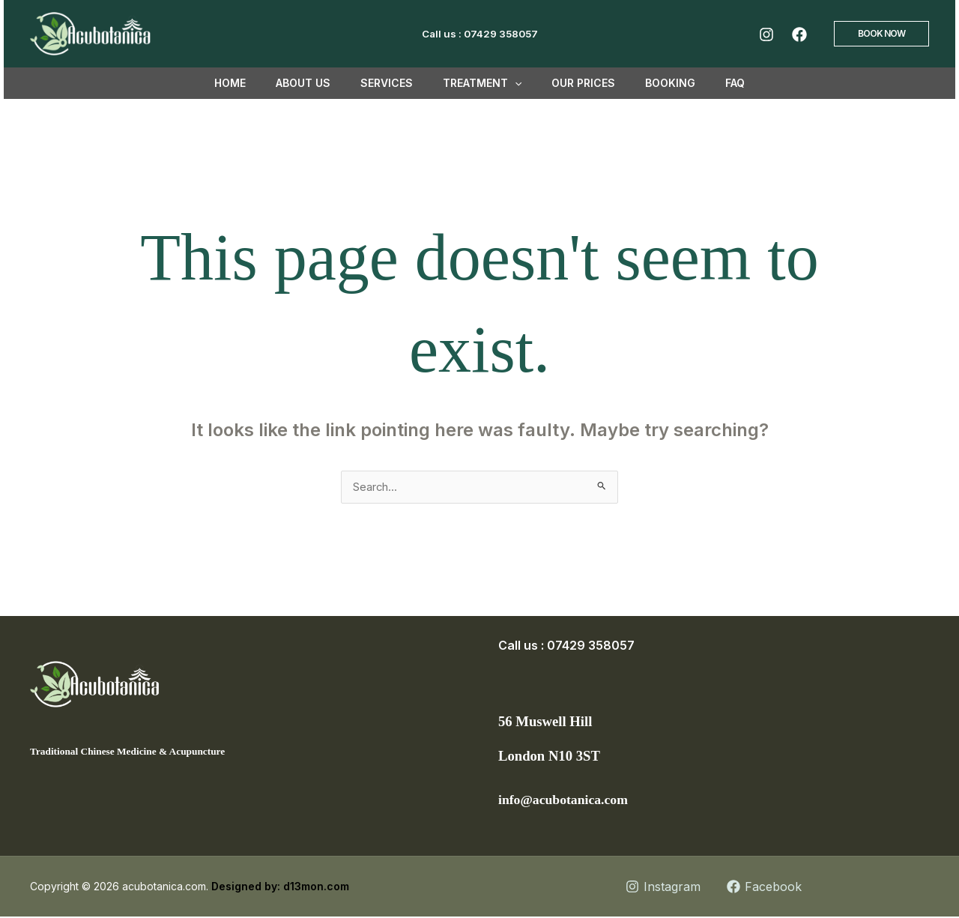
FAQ (708, 82)
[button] (881, 33)
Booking (652, 82)
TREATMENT (482, 83)
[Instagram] (766, 34)
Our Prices (574, 82)
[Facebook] (799, 34)
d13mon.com (316, 887)
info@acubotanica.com (571, 800)
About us (321, 82)
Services (395, 82)
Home (257, 82)
